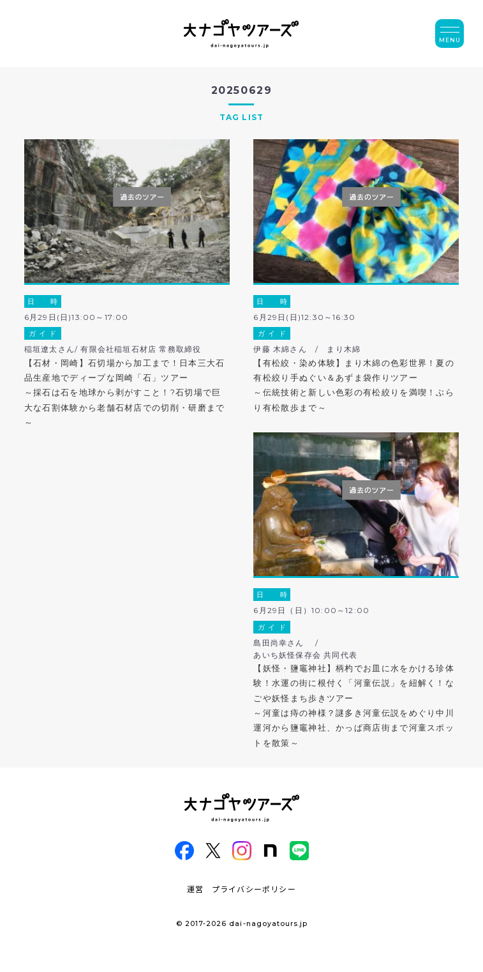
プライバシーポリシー (254, 888)
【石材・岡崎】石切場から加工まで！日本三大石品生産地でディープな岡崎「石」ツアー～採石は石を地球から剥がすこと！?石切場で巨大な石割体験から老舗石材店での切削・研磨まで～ (124, 393)
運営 (195, 888)
